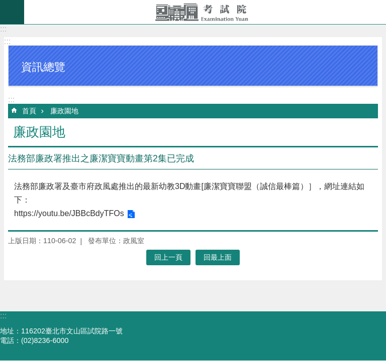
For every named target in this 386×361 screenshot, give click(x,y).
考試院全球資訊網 (205, 12)
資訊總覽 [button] (43, 67)
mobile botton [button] (12, 12)
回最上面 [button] (218, 257)
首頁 (29, 111)
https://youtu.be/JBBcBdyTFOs (69, 213)
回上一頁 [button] (168, 257)
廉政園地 (64, 111)
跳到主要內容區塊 (5, 5)
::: (3, 29)
